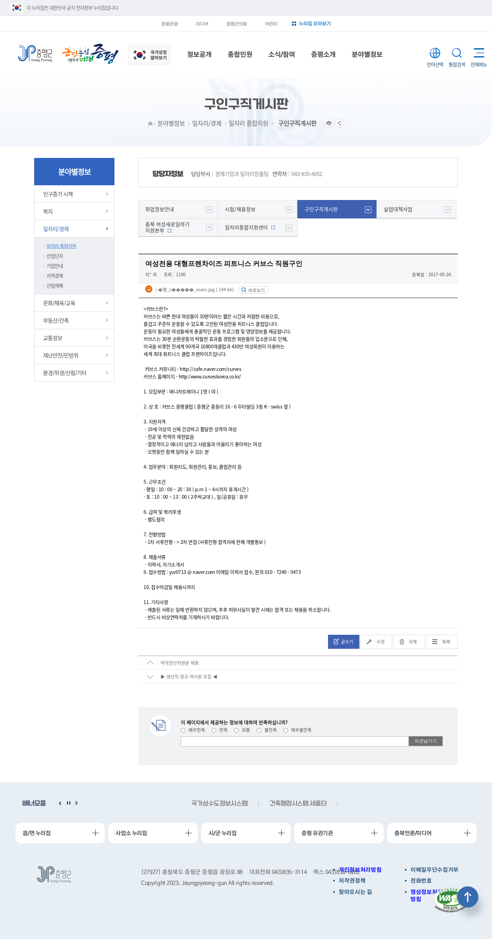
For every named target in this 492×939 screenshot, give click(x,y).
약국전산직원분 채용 (180, 662)
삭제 (413, 641)
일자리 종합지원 (61, 245)
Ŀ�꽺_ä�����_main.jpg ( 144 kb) (194, 289)
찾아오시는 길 (355, 892)
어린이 (271, 23)
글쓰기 (347, 641)
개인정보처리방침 (360, 869)
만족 (219, 729)
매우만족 (193, 729)
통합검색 (456, 53)
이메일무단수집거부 (434, 869)
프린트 (328, 123)
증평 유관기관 (317, 833)
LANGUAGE (434, 53)
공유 (339, 123)
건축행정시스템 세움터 (298, 803)
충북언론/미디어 (413, 833)
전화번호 (421, 880)
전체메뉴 (477, 52)
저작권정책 (352, 880)
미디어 (202, 23)
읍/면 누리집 (37, 833)
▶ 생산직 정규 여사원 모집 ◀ (189, 676)
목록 (446, 641)
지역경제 (54, 275)
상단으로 (467, 897)
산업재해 (54, 285)
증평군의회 (236, 23)
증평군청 (35, 53)
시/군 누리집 (222, 833)
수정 (381, 641)
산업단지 (54, 255)
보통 (242, 729)
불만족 (267, 729)
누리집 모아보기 (315, 23)
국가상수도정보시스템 (219, 803)
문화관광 (169, 23)
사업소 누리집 (131, 833)
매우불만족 (297, 729)
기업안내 (54, 265)
